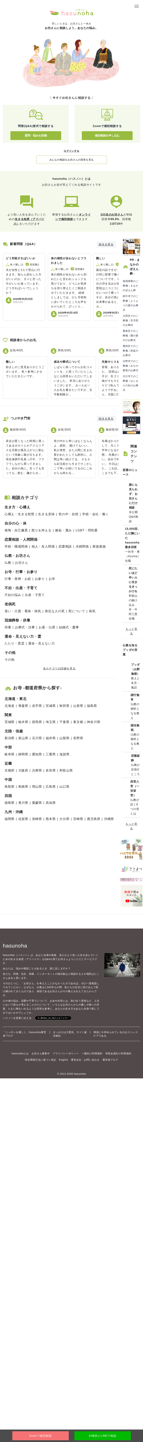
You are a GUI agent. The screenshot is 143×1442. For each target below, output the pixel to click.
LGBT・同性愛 (87, 530)
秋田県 (64, 706)
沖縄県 (109, 819)
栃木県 (23, 722)
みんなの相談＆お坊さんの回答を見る (71, 159)
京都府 (9, 770)
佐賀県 (23, 819)
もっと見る (131, 631)
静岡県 (23, 754)
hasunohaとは (20, 1053)
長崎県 (37, 819)
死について (76, 611)
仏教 (8, 562)
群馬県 (37, 722)
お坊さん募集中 (41, 1053)
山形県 (78, 706)
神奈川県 (93, 722)
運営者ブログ (110, 1059)
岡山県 (37, 786)
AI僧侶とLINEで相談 (102, 1435)
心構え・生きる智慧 (19, 514)
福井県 (51, 738)
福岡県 (9, 819)
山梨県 (64, 738)
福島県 (92, 706)
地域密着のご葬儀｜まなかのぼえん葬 (130, 286)
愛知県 (37, 754)
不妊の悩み (13, 595)
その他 (9, 659)
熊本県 (51, 819)
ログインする (71, 150)
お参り (40, 579)
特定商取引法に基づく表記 (40, 1059)
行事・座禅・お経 (18, 579)
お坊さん (21, 562)
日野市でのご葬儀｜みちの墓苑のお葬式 (130, 366)
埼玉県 (51, 722)
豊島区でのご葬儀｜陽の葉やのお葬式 (130, 335)
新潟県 (9, 738)
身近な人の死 (55, 611)
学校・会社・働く (95, 514)
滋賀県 (64, 754)
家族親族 (99, 546)
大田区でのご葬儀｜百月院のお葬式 (130, 320)
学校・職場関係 (16, 546)
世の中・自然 (68, 514)
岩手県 (37, 706)
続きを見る (106, 244)
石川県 (37, 738)
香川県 (23, 803)
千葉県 (64, 722)
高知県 (51, 803)
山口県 (64, 786)
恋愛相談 (65, 546)
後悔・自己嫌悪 (16, 530)
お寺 (52, 579)
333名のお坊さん (112, 214)
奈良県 (51, 770)
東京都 (78, 722)
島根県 (23, 786)
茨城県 (9, 722)
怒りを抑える (41, 530)
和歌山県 (66, 770)
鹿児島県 (93, 819)
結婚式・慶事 (69, 627)
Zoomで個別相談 (40, 1435)
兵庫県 (37, 770)
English (63, 1059)
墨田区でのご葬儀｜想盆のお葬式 (130, 351)
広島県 (51, 786)
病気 (92, 611)
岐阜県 (9, 754)
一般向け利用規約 (92, 1053)
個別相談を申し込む (107, 135)
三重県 (51, 754)
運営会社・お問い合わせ (85, 1059)
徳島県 (9, 803)
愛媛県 (37, 803)
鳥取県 (9, 786)
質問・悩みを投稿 (36, 135)
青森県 (23, 706)
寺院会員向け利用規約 (118, 1053)
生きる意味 (46, 514)
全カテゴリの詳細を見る (59, 668)
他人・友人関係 (43, 546)
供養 (8, 627)
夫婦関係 (82, 546)
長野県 (78, 738)
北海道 (9, 706)
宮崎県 (78, 819)
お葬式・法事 (25, 627)
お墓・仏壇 (47, 627)
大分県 (64, 819)
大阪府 (23, 770)
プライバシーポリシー (66, 1053)
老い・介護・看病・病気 (23, 611)
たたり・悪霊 (15, 643)
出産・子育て (35, 595)
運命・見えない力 (41, 643)
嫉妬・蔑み (63, 530)
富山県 (23, 738)
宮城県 (51, 706)
